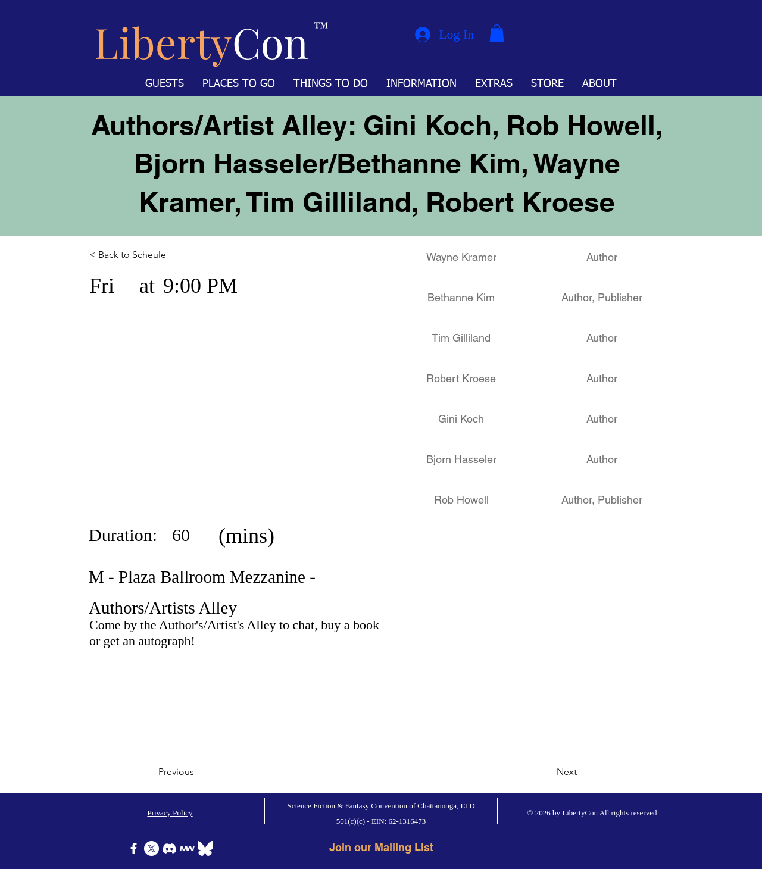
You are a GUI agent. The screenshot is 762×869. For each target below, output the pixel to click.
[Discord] (169, 848)
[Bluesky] (205, 848)
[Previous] (197, 772)
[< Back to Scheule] (141, 255)
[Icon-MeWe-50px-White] (187, 848)
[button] (496, 33)
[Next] (547, 772)
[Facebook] (133, 848)
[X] (151, 848)
